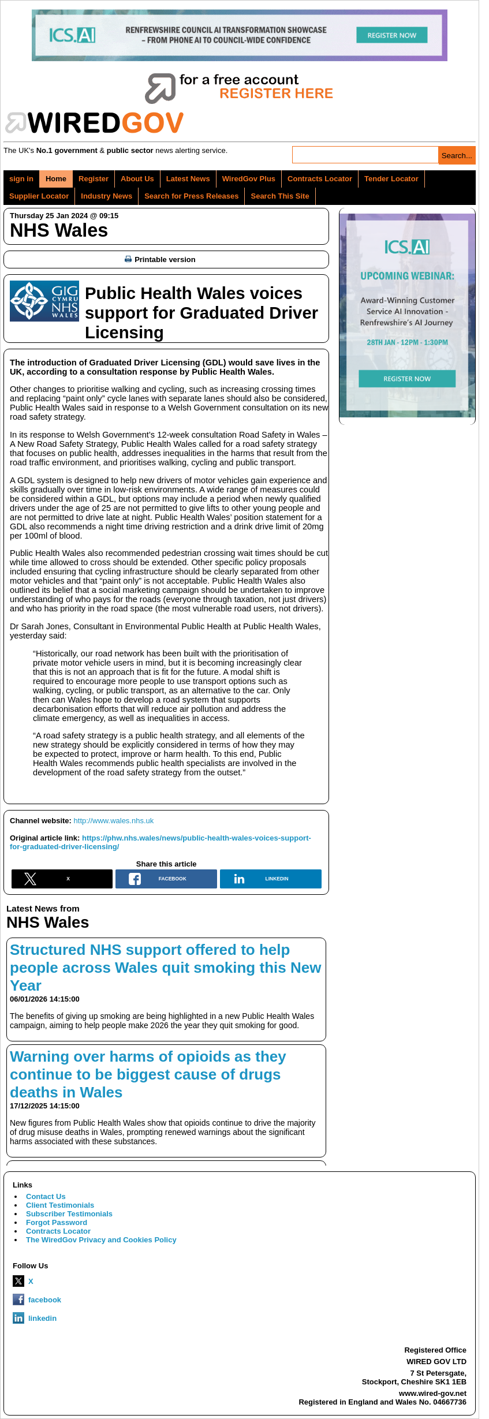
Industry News (106, 196)
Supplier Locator (39, 196)
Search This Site (280, 196)
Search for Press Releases (191, 196)
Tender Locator (391, 178)
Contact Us (46, 1196)
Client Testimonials (60, 1205)
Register (94, 178)
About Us (137, 178)
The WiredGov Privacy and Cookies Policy (101, 1239)
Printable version (160, 259)
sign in (21, 178)
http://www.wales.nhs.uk (114, 820)
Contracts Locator (320, 178)
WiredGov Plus (248, 178)
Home (56, 178)
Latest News (188, 178)
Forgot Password (56, 1222)
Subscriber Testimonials (69, 1213)
